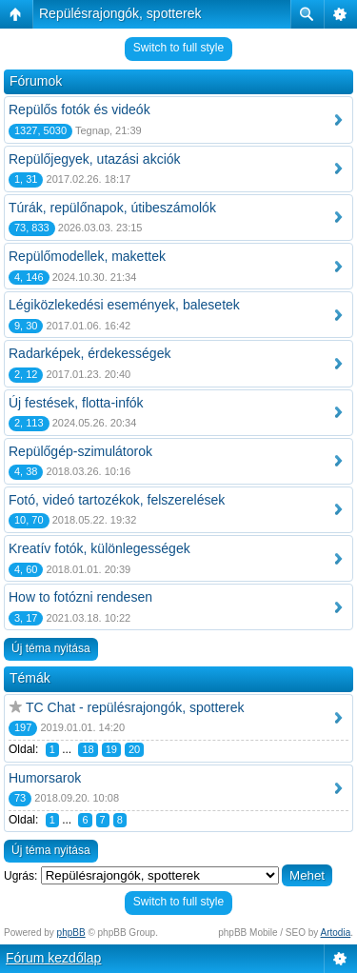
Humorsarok (45, 777)
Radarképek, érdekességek (89, 353)
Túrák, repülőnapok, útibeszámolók (112, 207)
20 (134, 749)
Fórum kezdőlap (53, 957)
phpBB (71, 932)
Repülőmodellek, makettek (87, 256)
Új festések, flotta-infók (76, 402)
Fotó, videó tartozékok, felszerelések (117, 499)
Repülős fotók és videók (79, 109)
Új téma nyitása (50, 648)
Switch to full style (178, 47)
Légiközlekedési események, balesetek (124, 304)
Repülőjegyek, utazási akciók (95, 159)
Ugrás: (20, 876)
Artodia (336, 932)
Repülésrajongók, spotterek (120, 13)
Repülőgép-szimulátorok (80, 451)
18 (87, 749)
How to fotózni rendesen (80, 597)
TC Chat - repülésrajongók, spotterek (135, 707)
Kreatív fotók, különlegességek (99, 548)
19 (111, 749)
